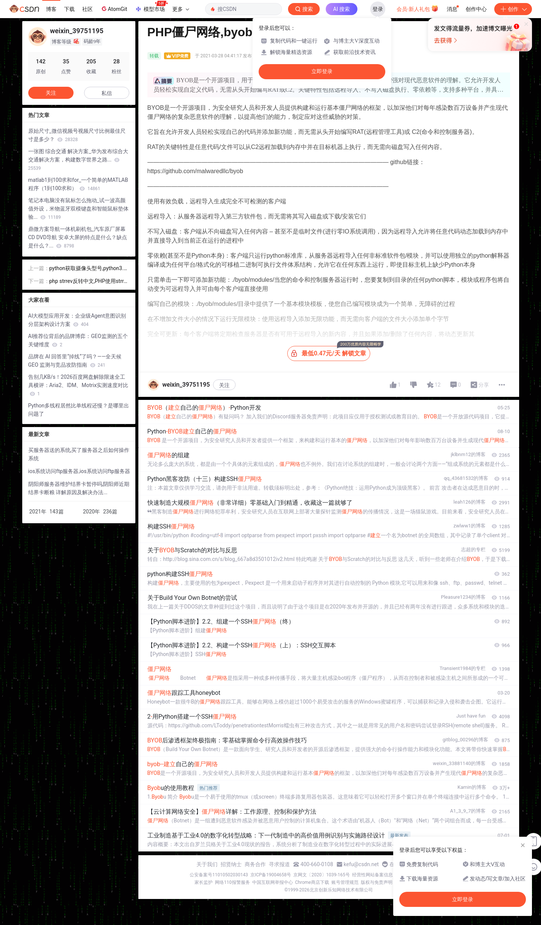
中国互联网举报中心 (272, 882)
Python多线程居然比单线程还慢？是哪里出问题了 (78, 410)
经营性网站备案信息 (372, 874)
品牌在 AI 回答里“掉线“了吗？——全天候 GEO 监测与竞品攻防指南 (75, 360)
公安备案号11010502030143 (219, 874)
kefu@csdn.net (361, 864)
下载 (69, 9)
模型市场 (151, 7)
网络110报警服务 (232, 882)
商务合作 (255, 864)
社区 (87, 9)
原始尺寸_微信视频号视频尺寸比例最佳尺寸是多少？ (77, 135)
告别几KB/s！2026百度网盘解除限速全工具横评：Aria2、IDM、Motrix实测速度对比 (78, 385)
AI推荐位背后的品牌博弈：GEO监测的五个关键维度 (78, 340)
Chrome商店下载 (312, 882)
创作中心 (476, 9)
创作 (513, 9)
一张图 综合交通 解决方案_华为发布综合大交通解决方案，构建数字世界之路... (78, 159)
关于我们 (207, 864)
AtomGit (113, 8)
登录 (377, 9)
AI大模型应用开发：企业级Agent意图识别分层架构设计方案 (77, 320)
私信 (106, 93)
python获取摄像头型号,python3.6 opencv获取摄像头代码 (88, 268)
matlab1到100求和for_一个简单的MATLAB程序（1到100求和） (78, 184)
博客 (51, 9)
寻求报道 (279, 864)
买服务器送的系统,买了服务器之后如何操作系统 (79, 454)
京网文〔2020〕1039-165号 (321, 874)
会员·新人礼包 (417, 8)
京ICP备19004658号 (270, 874)
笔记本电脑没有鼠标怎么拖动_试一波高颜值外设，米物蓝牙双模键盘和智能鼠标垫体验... (78, 208)
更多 (180, 9)
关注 (224, 385)
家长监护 (204, 882)
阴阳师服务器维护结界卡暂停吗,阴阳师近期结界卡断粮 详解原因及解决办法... (79, 488)
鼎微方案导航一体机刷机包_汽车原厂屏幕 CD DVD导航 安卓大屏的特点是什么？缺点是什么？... (77, 237)
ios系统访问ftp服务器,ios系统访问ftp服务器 (79, 471)
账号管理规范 (345, 882)
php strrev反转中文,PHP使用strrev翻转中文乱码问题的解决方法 (89, 281)
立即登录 (322, 71)
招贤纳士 (231, 864)
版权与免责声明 (376, 882)
